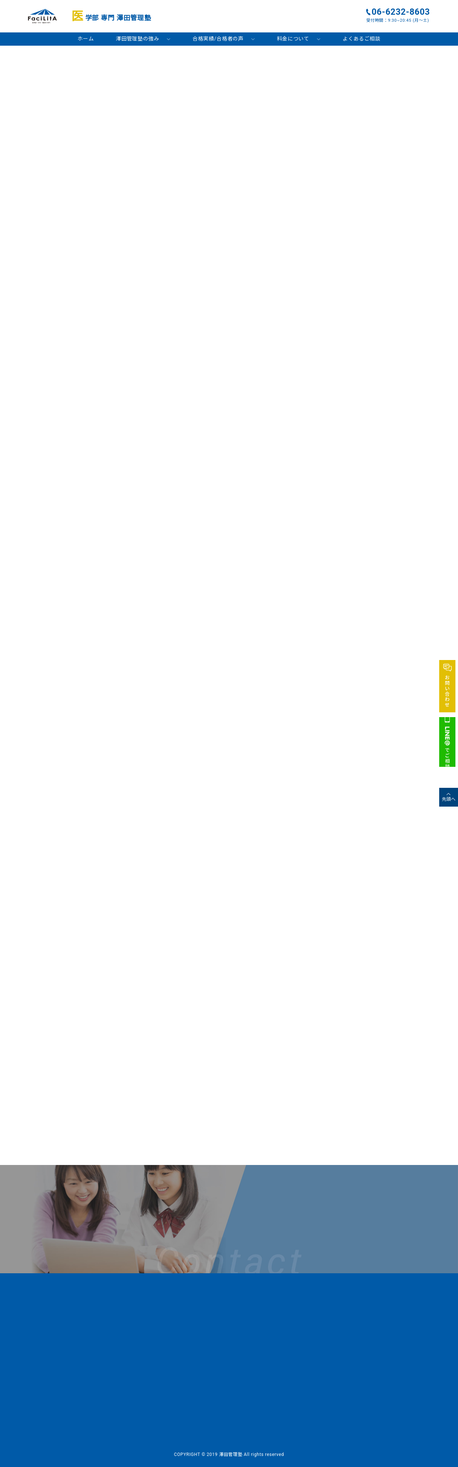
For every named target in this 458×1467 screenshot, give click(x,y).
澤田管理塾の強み (137, 39)
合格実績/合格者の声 (218, 39)
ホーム (85, 39)
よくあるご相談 (362, 39)
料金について (293, 39)
